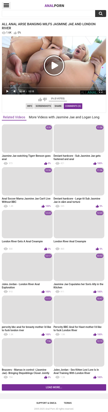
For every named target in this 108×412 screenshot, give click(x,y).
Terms (68, 403)
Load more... (54, 387)
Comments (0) (73, 106)
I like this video (40, 99)
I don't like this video (45, 99)
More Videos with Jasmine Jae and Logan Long (64, 117)
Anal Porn (50, 409)
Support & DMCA (46, 403)
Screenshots (43, 106)
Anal (54, 5)
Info (29, 106)
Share (58, 106)
